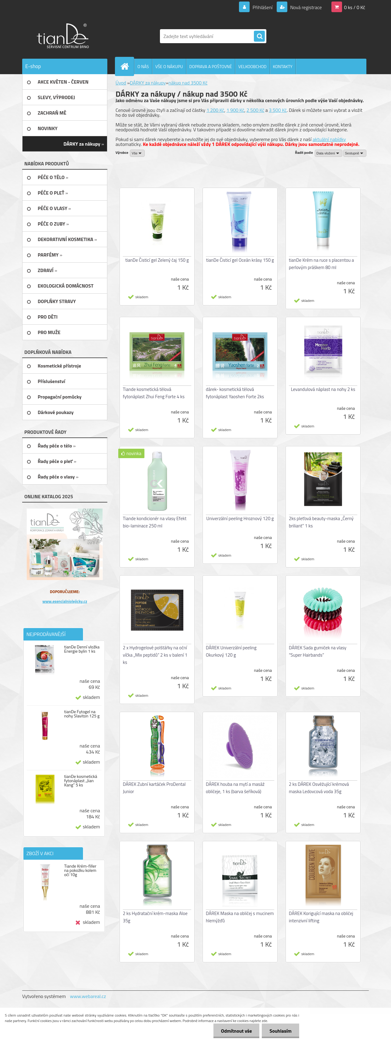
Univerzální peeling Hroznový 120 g (240, 518)
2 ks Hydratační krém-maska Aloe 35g (155, 917)
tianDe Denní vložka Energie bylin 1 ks (81, 649)
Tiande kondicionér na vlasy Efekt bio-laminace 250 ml (154, 522)
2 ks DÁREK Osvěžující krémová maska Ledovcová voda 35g (319, 788)
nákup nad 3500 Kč (188, 82)
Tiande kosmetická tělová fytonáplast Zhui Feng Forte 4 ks (154, 393)
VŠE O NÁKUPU (169, 66)
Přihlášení (262, 7)
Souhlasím (280, 1030)
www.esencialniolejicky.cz (64, 601)
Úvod (121, 82)
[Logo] (64, 36)
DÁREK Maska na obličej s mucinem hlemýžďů (240, 917)
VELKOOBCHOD (252, 66)
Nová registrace (305, 7)
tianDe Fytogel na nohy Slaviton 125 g (81, 714)
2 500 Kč (256, 110)
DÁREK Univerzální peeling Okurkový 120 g (231, 651)
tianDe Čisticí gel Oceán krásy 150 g (240, 260)
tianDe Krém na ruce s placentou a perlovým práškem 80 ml (321, 264)
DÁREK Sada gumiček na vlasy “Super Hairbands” (317, 651)
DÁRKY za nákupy (148, 82)
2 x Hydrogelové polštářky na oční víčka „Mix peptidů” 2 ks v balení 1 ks (155, 655)
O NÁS (143, 66)
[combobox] (328, 153)
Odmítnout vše (236, 1030)
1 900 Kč (235, 110)
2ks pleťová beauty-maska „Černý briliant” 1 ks (321, 522)
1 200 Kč (215, 110)
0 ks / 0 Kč (354, 7)
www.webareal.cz (88, 996)
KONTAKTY (282, 66)
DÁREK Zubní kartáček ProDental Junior (154, 788)
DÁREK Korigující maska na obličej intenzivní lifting (321, 917)
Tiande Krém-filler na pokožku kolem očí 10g (80, 870)
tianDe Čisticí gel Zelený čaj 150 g (157, 260)
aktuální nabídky (329, 139)
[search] (259, 36)
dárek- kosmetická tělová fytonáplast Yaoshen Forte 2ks (235, 393)
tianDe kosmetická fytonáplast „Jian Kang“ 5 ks (80, 780)
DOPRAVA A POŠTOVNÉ (210, 66)
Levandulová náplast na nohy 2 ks (323, 389)
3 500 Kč (278, 110)
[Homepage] (127, 66)
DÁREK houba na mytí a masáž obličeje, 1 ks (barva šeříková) (235, 788)
